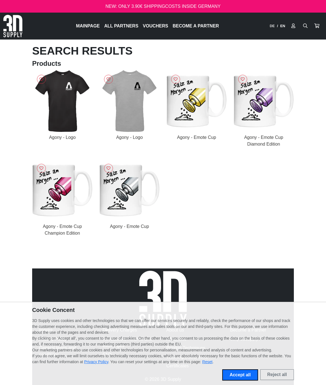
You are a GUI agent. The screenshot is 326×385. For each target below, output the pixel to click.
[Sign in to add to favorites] (41, 79)
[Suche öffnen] (305, 26)
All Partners (121, 26)
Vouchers (155, 26)
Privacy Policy (96, 362)
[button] (317, 26)
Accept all (240, 374)
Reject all (277, 374)
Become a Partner (196, 26)
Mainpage (88, 26)
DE (272, 26)
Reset (207, 362)
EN (282, 26)
